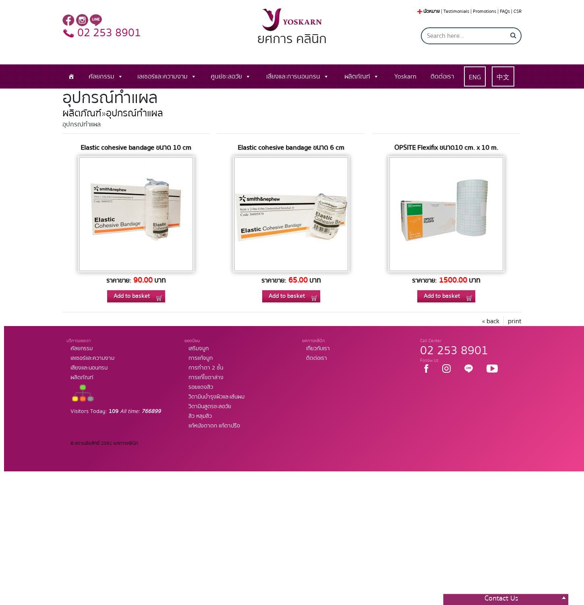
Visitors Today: (115, 411)
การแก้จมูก (200, 358)
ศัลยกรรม (101, 76)
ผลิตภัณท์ (357, 76)
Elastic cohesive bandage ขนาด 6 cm (291, 147)
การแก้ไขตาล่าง (206, 377)
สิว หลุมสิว (200, 416)
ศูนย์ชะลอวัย (226, 76)
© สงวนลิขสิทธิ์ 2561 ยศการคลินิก (104, 443)
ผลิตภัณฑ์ (81, 113)
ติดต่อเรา (442, 76)
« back (490, 321)
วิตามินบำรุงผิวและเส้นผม (216, 396)
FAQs (505, 11)
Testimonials (456, 11)
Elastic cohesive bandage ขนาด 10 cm (136, 147)
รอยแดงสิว (200, 387)
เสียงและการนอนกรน (293, 76)
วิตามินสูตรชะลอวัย (209, 406)
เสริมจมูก (198, 348)
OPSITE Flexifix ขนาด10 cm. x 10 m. (446, 147)
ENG (475, 77)
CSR (518, 11)
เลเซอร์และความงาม (162, 76)
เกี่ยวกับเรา (318, 348)
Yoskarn (405, 76)
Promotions (484, 11)
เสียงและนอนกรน (89, 367)
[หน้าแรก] (71, 76)
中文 (503, 77)
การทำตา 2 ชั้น (205, 367)
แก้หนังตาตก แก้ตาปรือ (214, 425)
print (515, 321)
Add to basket (132, 296)
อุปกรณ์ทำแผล (134, 113)
